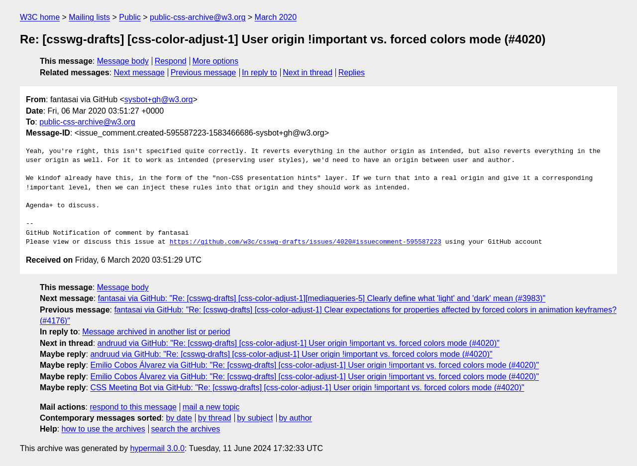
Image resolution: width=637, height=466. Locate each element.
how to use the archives (103, 429)
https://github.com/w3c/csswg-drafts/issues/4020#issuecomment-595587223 (305, 242)
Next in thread (307, 72)
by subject (255, 418)
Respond (171, 61)
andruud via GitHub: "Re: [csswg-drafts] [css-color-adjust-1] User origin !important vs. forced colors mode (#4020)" (299, 343)
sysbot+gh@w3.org (158, 99)
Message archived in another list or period (156, 331)
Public (130, 17)
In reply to (259, 72)
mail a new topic (211, 407)
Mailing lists (89, 17)
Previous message (203, 72)
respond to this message (133, 407)
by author (295, 418)
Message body (123, 61)
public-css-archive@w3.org (197, 17)
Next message (139, 72)
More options (216, 61)
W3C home (40, 17)
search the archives (185, 429)
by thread (214, 418)
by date (179, 418)
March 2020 (276, 17)
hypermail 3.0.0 (157, 448)
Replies (351, 72)
